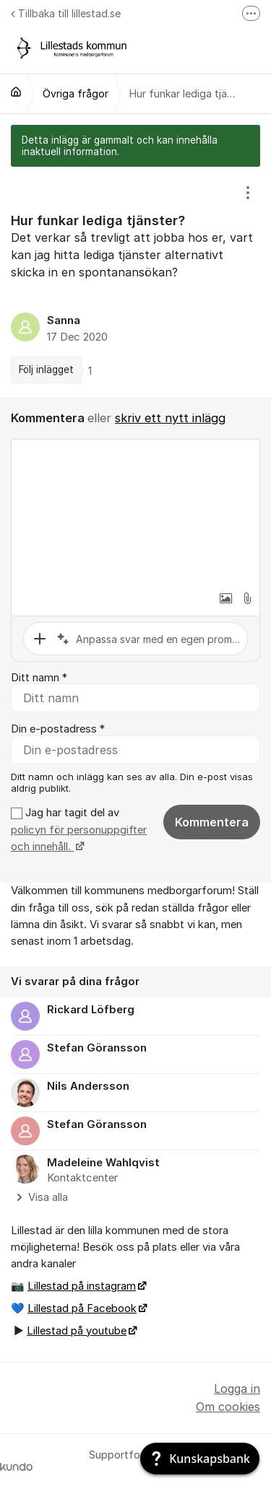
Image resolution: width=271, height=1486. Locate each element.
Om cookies (228, 1406)
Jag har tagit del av (79, 829)
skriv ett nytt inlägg (170, 418)
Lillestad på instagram (81, 1286)
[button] (225, 598)
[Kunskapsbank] (199, 1458)
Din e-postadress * (58, 728)
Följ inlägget (46, 369)
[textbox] (135, 512)
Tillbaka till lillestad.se (66, 13)
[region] (135, 282)
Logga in (237, 1388)
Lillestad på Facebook (82, 1308)
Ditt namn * (39, 677)
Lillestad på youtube (76, 1330)
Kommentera (212, 822)
